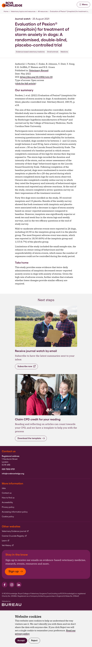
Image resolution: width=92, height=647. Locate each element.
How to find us (8, 498)
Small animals (52, 52)
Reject (34, 640)
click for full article (25, 83)
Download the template (31, 438)
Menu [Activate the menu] (83, 4)
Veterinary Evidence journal (15, 531)
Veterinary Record (38, 70)
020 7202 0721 (8, 469)
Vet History (8, 545)
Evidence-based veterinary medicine (30, 52)
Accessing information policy (15, 512)
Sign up (16, 571)
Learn (5, 541)
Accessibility (7, 502)
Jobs (4, 488)
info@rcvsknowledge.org (13, 474)
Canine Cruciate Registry (14, 536)
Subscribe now (27, 366)
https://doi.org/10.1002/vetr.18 (36, 77)
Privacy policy (8, 507)
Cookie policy (8, 517)
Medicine (64, 52)
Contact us (6, 493)
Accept (21, 640)
